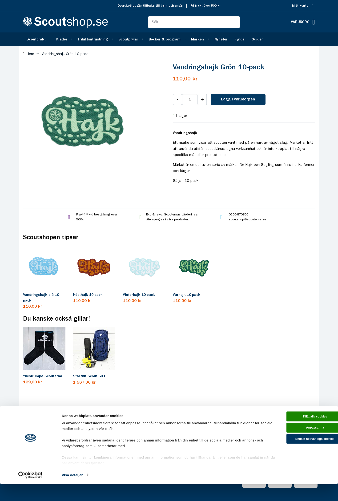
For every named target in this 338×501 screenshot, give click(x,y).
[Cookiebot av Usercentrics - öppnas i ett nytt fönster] (30, 491)
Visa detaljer (72, 492)
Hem (30, 54)
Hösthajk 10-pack (88, 295)
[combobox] (194, 22)
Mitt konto (300, 5)
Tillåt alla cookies (298, 434)
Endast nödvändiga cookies (298, 461)
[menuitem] (38, 39)
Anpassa (299, 447)
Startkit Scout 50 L (89, 376)
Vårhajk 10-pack (186, 295)
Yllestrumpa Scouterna (42, 376)
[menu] (169, 39)
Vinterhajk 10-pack (139, 295)
